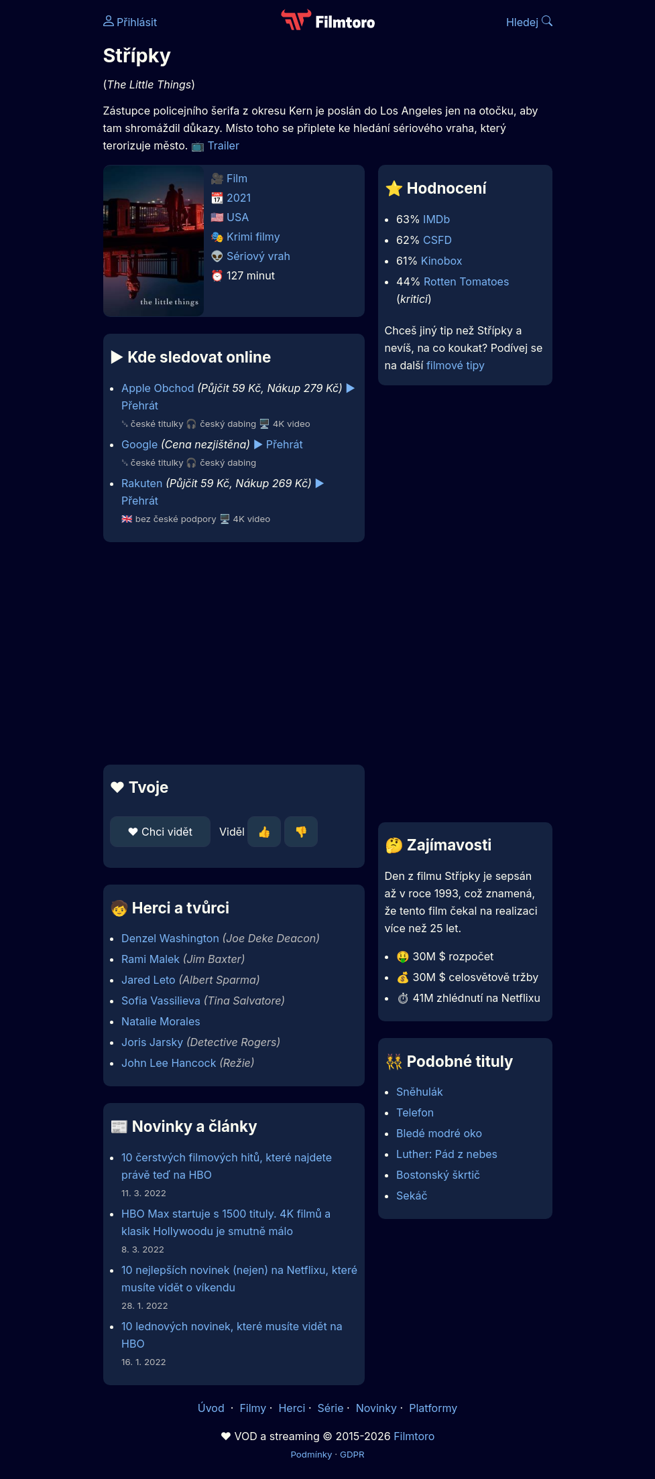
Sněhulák (419, 1091)
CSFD (437, 240)
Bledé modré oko (439, 1133)
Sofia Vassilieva (160, 1000)
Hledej (529, 22)
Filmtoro (414, 1436)
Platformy (433, 1408)
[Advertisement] (230, 653)
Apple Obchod (157, 388)
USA (238, 217)
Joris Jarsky (152, 1042)
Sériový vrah (258, 256)
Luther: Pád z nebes (446, 1154)
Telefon (415, 1112)
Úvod (212, 1408)
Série (331, 1408)
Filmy (252, 1408)
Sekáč (412, 1195)
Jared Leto (148, 979)
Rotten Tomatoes (466, 281)
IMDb (436, 219)
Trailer (223, 145)
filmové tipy (455, 365)
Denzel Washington (170, 938)
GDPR (352, 1454)
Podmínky (311, 1454)
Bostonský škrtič (438, 1174)
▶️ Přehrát (278, 444)
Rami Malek (150, 959)
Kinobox (442, 260)
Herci (291, 1408)
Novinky (376, 1408)
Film (237, 178)
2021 (239, 197)
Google (139, 444)
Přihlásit (130, 22)
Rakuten (141, 483)
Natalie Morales (160, 1021)
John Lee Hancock (168, 1063)
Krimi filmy (253, 236)
